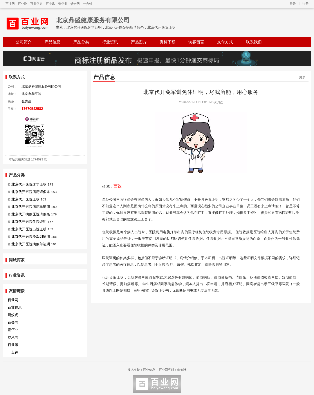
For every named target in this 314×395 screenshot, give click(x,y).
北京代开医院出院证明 (29, 229)
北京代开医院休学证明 (29, 184)
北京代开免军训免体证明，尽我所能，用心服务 (201, 92)
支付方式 (225, 42)
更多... (304, 77)
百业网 (10, 3)
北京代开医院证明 (25, 199)
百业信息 (36, 3)
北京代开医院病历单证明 (30, 207)
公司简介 (24, 42)
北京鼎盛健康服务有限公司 (93, 20)
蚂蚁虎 (13, 315)
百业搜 (22, 3)
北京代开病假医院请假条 (30, 214)
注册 (305, 3)
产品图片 (139, 42)
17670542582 (32, 109)
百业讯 (50, 3)
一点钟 (87, 3)
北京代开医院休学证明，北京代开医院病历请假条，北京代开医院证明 (121, 27)
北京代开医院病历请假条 (30, 192)
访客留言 (196, 42)
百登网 (13, 322)
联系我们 (254, 42)
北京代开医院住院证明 (29, 222)
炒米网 (75, 3)
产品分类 (81, 42)
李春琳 (181, 369)
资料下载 (167, 42)
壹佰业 (62, 3)
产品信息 (52, 42)
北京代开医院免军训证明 (30, 236)
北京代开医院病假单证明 (30, 244)
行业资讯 (110, 42)
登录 (293, 3)
